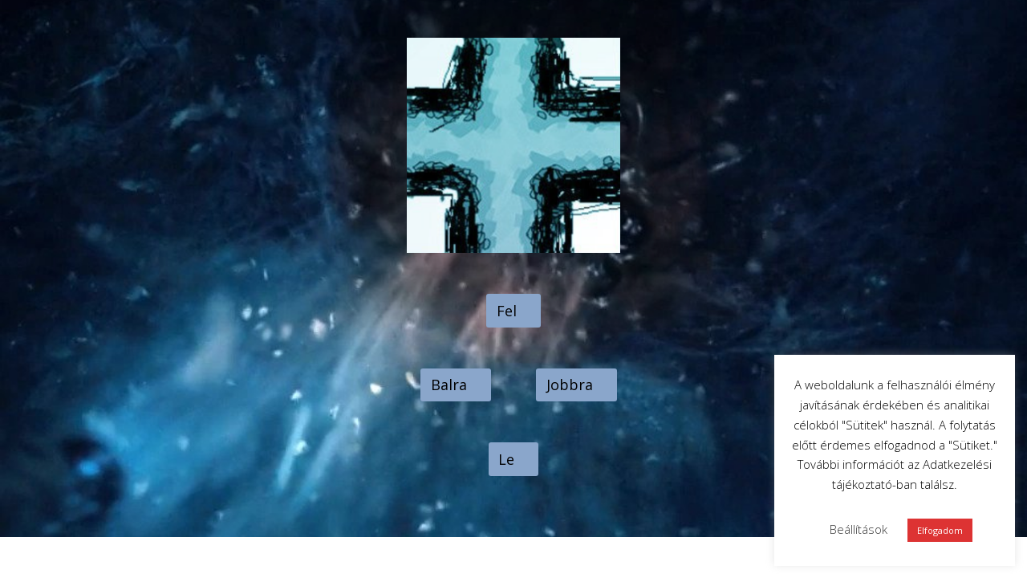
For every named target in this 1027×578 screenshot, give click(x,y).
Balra (449, 384)
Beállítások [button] (858, 529)
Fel (507, 310)
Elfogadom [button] (940, 530)
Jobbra (569, 384)
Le (506, 459)
